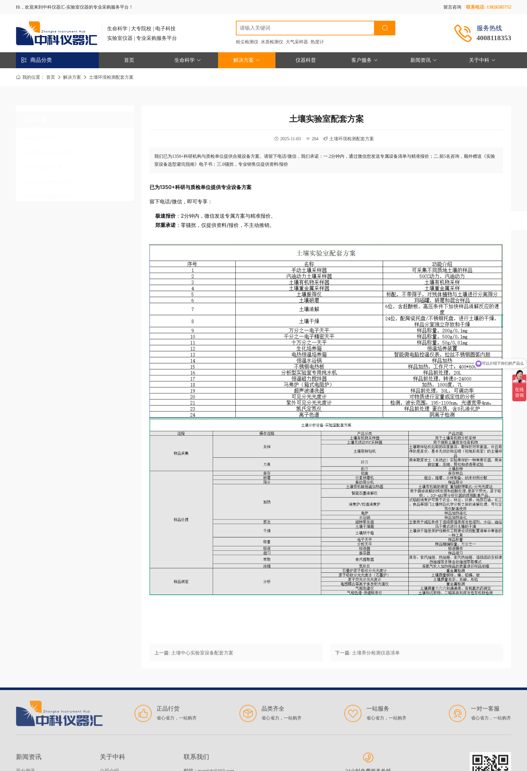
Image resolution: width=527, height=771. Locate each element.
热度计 (317, 42)
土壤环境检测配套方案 (111, 77)
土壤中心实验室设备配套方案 (202, 657)
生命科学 (187, 60)
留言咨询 (452, 7)
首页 (129, 60)
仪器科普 (306, 60)
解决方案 (246, 60)
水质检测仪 (272, 42)
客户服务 (364, 60)
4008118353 (494, 38)
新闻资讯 (423, 60)
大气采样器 (297, 42)
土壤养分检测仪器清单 (376, 657)
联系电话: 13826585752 (488, 7)
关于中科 (482, 60)
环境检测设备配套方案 (47, 195)
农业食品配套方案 (42, 165)
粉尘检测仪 (247, 42)
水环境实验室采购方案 (47, 151)
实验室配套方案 (40, 136)
